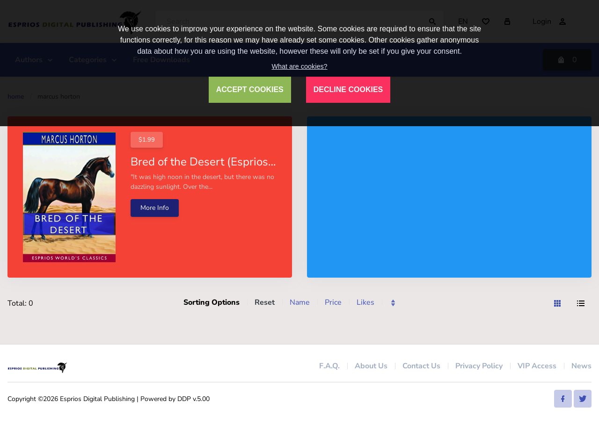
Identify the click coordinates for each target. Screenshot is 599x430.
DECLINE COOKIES (348, 89)
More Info (154, 207)
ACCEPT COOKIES (250, 89)
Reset (265, 302)
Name (300, 302)
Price (333, 302)
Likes (365, 302)
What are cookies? (299, 66)
